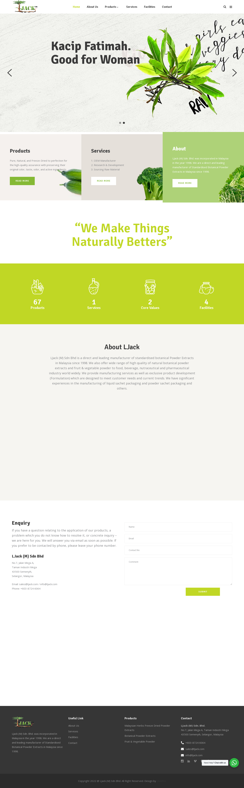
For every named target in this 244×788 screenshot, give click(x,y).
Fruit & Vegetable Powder (140, 741)
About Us (73, 725)
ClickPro (161, 781)
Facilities (73, 737)
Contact (72, 743)
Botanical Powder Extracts (140, 735)
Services (73, 731)
